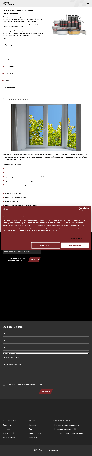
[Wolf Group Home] (8, 3)
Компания (33, 425)
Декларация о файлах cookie (65, 429)
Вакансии (33, 429)
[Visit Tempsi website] (53, 450)
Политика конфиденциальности (66, 425)
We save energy (9, 437)
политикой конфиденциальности (31, 385)
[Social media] (4, 412)
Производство (35, 433)
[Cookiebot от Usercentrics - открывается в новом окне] (80, 209)
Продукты (7, 425)
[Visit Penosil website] (39, 450)
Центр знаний (8, 433)
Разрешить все (75, 245)
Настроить (45, 245)
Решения (6, 429)
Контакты (33, 437)
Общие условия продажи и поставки (68, 433)
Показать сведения (77, 238)
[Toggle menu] (88, 3)
